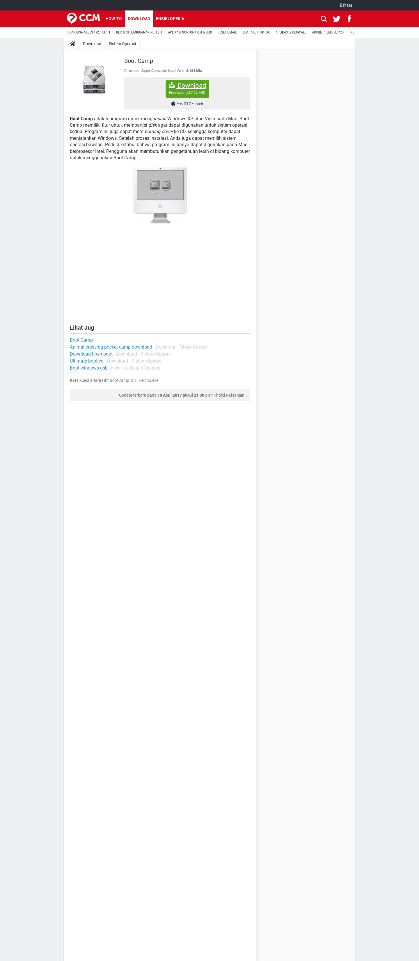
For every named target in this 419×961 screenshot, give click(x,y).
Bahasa (346, 5)
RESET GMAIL (227, 32)
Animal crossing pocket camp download (111, 347)
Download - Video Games (181, 347)
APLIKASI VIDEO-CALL (291, 32)
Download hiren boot (91, 354)
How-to (114, 18)
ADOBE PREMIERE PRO (328, 32)
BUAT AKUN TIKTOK (256, 32)
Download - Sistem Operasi (144, 354)
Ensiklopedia (170, 18)
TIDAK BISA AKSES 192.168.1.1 (88, 32)
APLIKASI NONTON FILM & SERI (190, 32)
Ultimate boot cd (87, 361)
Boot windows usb (89, 368)
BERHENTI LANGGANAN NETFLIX (139, 32)
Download (139, 18)
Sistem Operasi (122, 43)
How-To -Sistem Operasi (135, 368)
